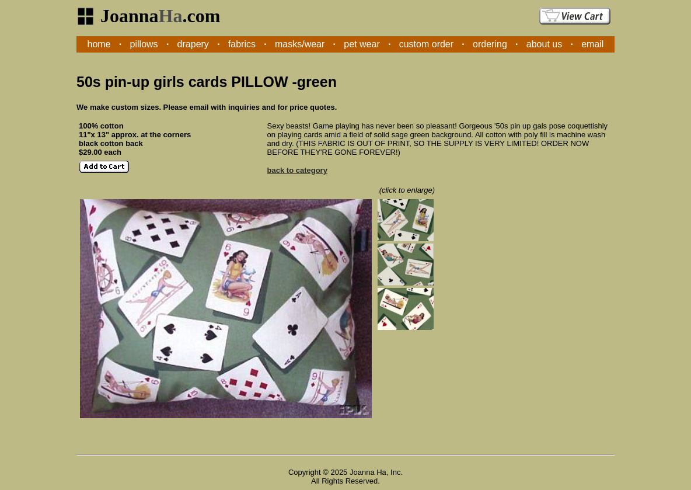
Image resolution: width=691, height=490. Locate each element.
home (99, 44)
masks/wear (299, 44)
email (592, 44)
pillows (144, 44)
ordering (490, 44)
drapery (193, 44)
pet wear (361, 44)
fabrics (242, 44)
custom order (426, 44)
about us (544, 44)
